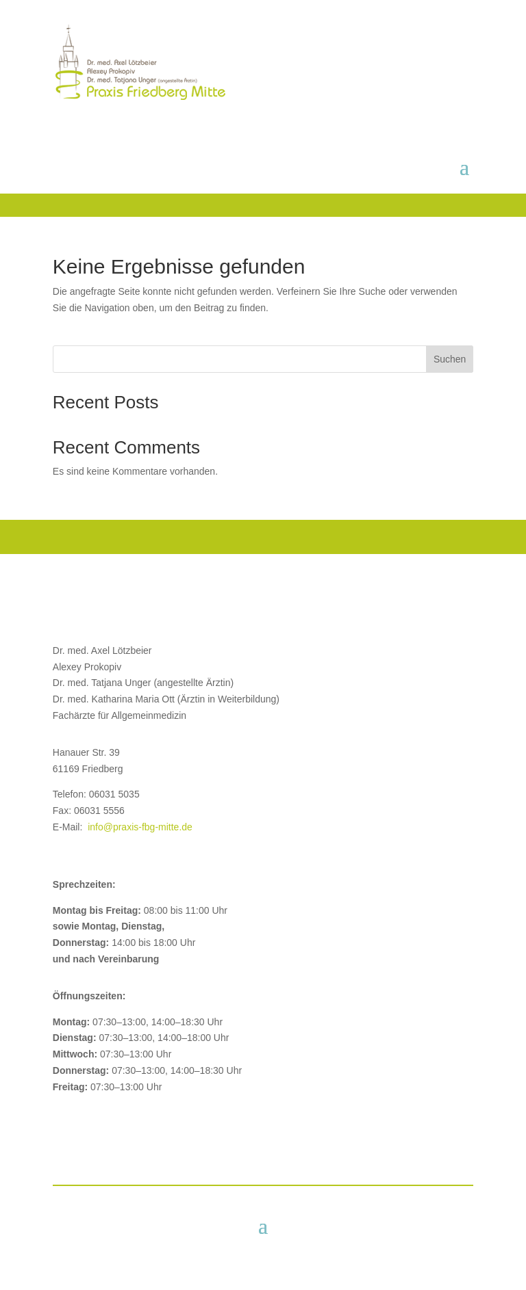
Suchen (450, 359)
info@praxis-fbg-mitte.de (140, 826)
